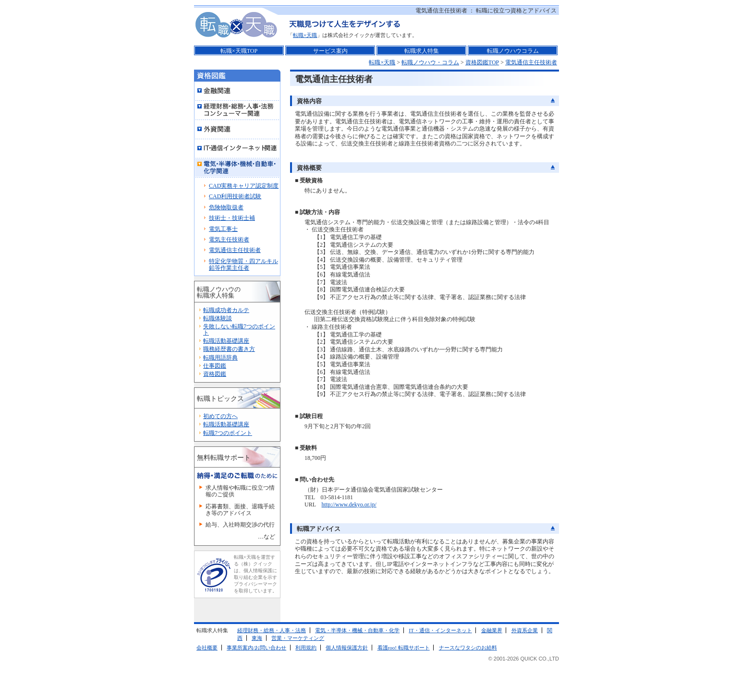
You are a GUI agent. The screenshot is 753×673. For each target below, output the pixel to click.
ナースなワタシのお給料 (468, 647)
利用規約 (305, 647)
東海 (257, 638)
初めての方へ (220, 416)
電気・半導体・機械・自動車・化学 (357, 630)
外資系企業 (524, 630)
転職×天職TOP (238, 51)
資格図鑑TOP (482, 62)
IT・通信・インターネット (440, 630)
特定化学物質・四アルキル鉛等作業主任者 (243, 264)
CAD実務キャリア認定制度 (244, 185)
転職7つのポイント (227, 433)
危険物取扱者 (226, 207)
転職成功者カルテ (226, 310)
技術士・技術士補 (232, 218)
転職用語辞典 (220, 357)
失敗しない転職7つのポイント (239, 329)
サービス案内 (330, 51)
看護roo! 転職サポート (403, 647)
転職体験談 (217, 318)
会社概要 (207, 647)
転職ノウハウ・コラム (430, 62)
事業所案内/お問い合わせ (256, 647)
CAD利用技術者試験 (235, 196)
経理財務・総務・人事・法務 (271, 630)
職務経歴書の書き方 (229, 349)
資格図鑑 (214, 374)
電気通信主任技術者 (531, 62)
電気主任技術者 (229, 239)
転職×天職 (305, 35)
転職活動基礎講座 (226, 340)
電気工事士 (223, 229)
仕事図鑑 (214, 365)
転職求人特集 (421, 51)
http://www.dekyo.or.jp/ (349, 504)
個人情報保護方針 (347, 647)
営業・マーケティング (297, 638)
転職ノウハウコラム (513, 51)
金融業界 (491, 630)
